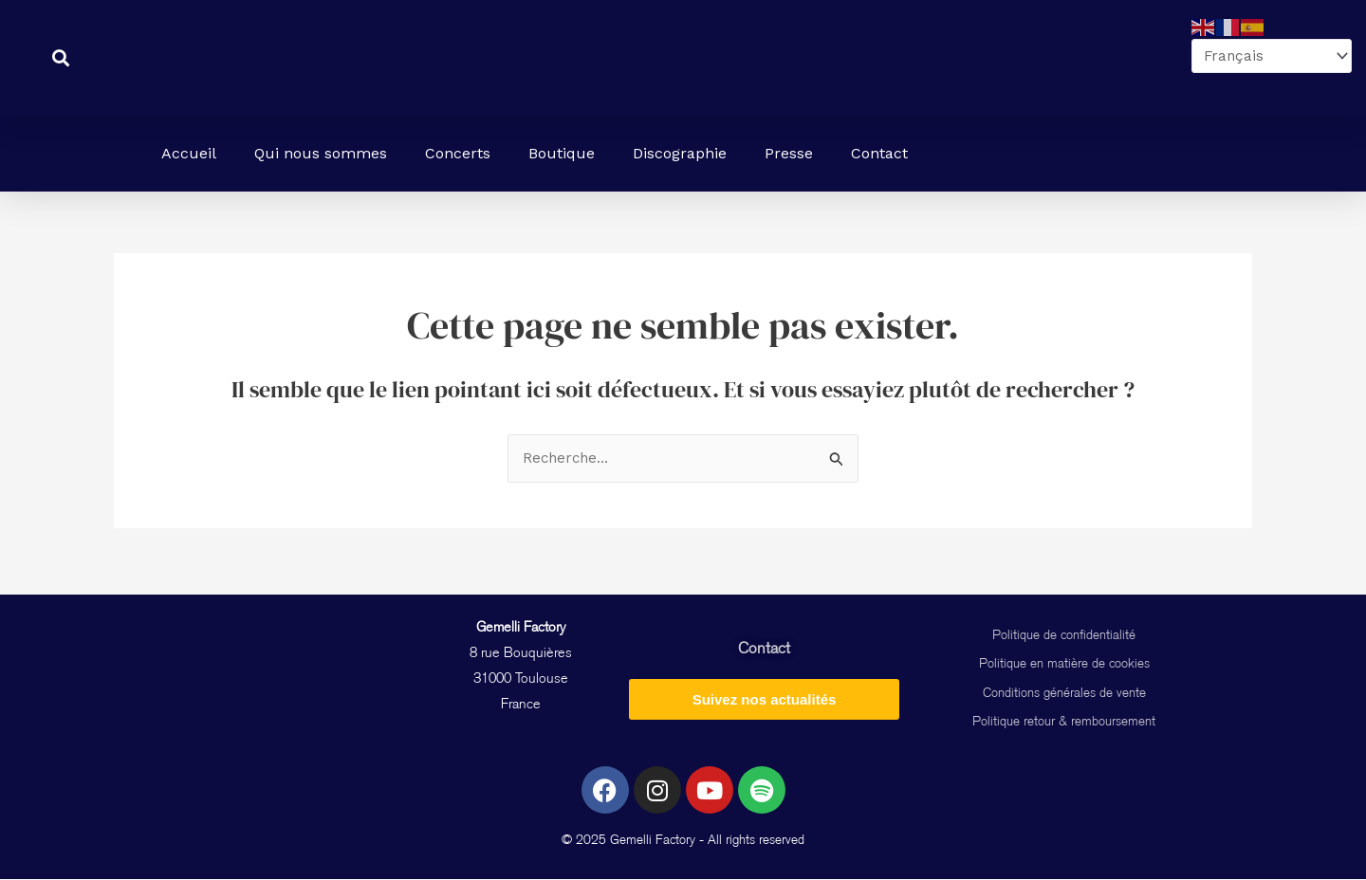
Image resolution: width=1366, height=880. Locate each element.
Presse (789, 153)
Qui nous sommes (320, 153)
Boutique (561, 153)
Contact (879, 153)
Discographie (680, 153)
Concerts (457, 153)
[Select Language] (1268, 56)
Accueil (188, 153)
